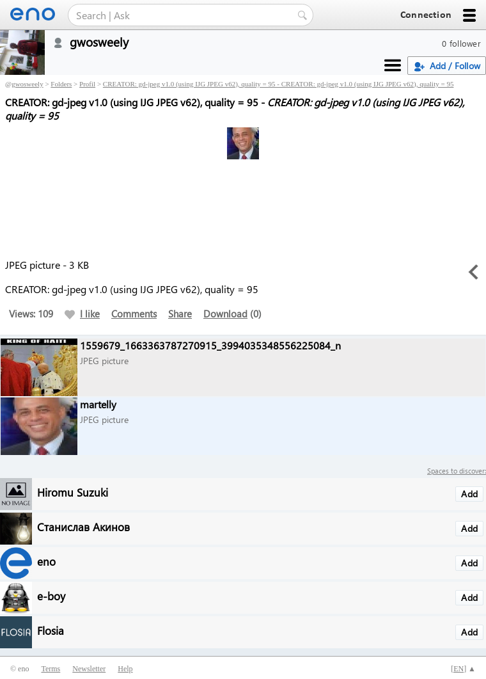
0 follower (461, 43)
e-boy (51, 595)
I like (82, 313)
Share (180, 313)
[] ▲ (463, 668)
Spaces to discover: (456, 470)
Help (125, 668)
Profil (87, 84)
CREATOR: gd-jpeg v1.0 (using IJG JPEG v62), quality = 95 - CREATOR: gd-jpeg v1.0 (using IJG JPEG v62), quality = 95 (278, 84)
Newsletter (89, 668)
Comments (134, 313)
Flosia (50, 630)
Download (225, 313)
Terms (50, 668)
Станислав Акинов (83, 526)
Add (469, 494)
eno (46, 561)
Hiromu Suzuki (72, 491)
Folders (61, 84)
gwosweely (27, 84)
